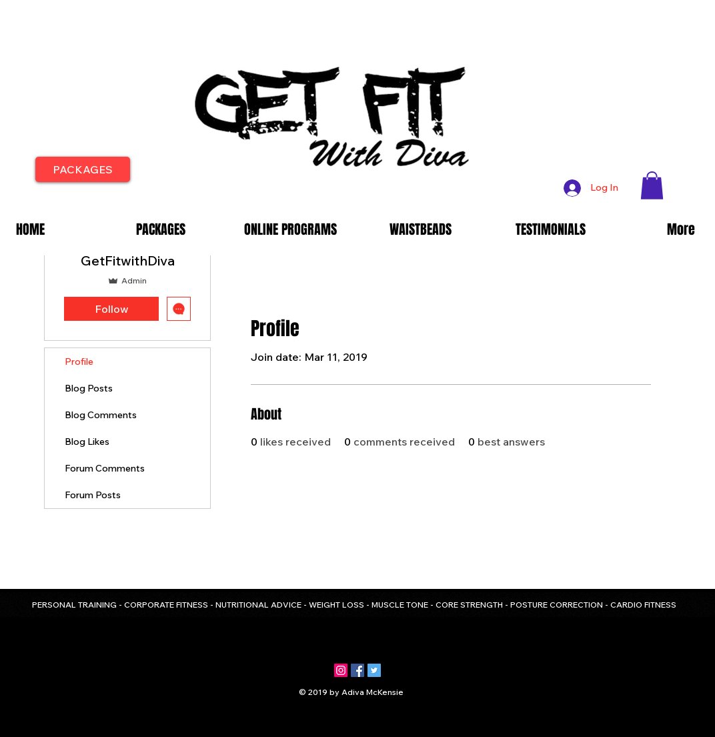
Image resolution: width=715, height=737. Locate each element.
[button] (652, 185)
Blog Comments (101, 415)
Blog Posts (89, 388)
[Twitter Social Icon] (374, 670)
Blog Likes (87, 442)
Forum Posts (93, 495)
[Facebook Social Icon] (357, 670)
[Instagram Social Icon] (340, 670)
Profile (79, 361)
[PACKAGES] (82, 169)
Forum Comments (105, 468)
